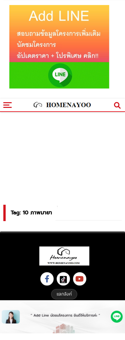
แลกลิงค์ (64, 294)
